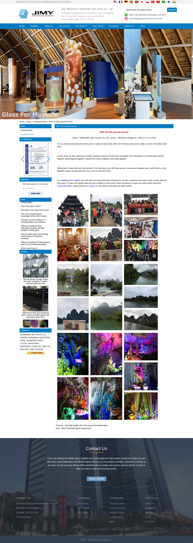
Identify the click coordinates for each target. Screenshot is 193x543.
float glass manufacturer (99, 540)
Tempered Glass (117, 503)
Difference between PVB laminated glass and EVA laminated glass (35, 246)
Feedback (113, 26)
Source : (114, 138)
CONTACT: (21, 517)
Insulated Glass (117, 512)
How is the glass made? (31, 209)
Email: (19, 503)
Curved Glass (116, 517)
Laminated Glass (118, 508)
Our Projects (81, 26)
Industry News (26, 130)
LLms (148, 517)
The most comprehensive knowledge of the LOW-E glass (34, 218)
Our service (64, 26)
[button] (91, 117)
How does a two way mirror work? (35, 213)
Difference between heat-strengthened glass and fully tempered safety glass (32, 231)
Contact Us (129, 26)
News (142, 26)
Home (22, 26)
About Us (48, 26)
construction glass (64, 186)
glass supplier (74, 180)
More (112, 522)
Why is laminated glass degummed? (76, 428)
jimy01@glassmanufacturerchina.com (145, 18)
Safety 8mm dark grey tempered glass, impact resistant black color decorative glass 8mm (35, 318)
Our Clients (98, 26)
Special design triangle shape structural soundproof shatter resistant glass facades (35, 284)
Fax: (18, 508)
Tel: (17, 512)
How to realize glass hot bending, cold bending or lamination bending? (35, 239)
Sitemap (149, 512)
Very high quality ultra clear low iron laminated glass (86, 425)
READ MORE (96, 478)
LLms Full (150, 522)
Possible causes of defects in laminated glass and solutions (33, 224)
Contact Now (35, 352)
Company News (40, 122)
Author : (75, 138)
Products (35, 26)
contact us (93, 186)
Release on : (132, 138)
